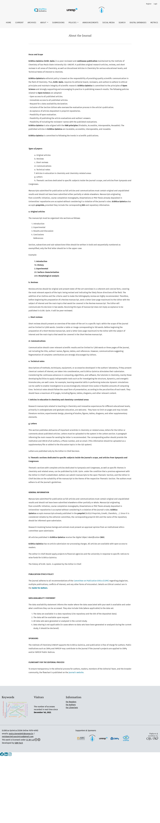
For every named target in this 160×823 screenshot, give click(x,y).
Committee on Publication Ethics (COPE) (91, 581)
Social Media (108, 22)
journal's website (76, 672)
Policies (73, 22)
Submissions (58, 22)
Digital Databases (138, 22)
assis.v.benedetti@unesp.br (21, 733)
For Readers (71, 702)
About (43, 22)
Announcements (90, 22)
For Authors (71, 705)
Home (8, 22)
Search (122, 22)
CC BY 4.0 (33, 740)
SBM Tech (19, 743)
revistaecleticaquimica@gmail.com (17, 736)
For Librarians (72, 707)
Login (155, 4)
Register (149, 4)
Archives (32, 22)
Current (19, 22)
